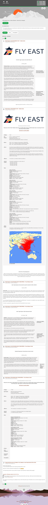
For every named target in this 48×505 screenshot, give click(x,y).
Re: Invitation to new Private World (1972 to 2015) (27, 460)
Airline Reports (7, 38)
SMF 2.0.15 (18, 499)
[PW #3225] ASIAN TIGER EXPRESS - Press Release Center (21, 375)
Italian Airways (10, 474)
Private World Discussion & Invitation (11, 460)
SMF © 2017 (23, 499)
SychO (27, 500)
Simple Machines (28, 499)
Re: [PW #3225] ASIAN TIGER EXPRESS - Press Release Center (22, 279)
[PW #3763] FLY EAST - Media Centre (17, 106)
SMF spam (20, 483)
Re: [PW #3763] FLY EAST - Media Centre (18, 38)
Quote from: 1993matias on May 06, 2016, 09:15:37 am (11, 472)
